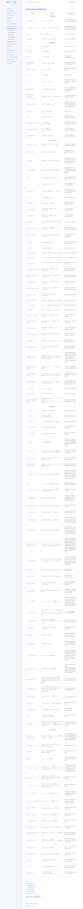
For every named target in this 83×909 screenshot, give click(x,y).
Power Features (10, 59)
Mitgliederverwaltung (12, 26)
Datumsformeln (11, 32)
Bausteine (9, 21)
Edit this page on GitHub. (30, 906)
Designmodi (10, 17)
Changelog (9, 63)
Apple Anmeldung (11, 61)
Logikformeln (11, 30)
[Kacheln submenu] (22, 19)
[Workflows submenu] (22, 46)
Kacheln (9, 19)
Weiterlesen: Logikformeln (33, 896)
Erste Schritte (10, 10)
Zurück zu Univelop (72, 2)
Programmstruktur (11, 13)
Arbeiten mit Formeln (12, 43)
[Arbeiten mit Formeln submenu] (22, 44)
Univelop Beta (10, 54)
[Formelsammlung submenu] (22, 28)
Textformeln (11, 35)
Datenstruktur (10, 15)
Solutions (9, 52)
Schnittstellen (10, 50)
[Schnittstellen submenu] (22, 50)
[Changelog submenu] (22, 64)
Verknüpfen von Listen (12, 57)
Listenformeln (11, 39)
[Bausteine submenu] (22, 22)
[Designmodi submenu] (22, 17)
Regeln (8, 48)
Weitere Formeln (12, 41)
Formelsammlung (11, 28)
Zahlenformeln (11, 37)
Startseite (9, 8)
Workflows (9, 46)
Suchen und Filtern (11, 24)
